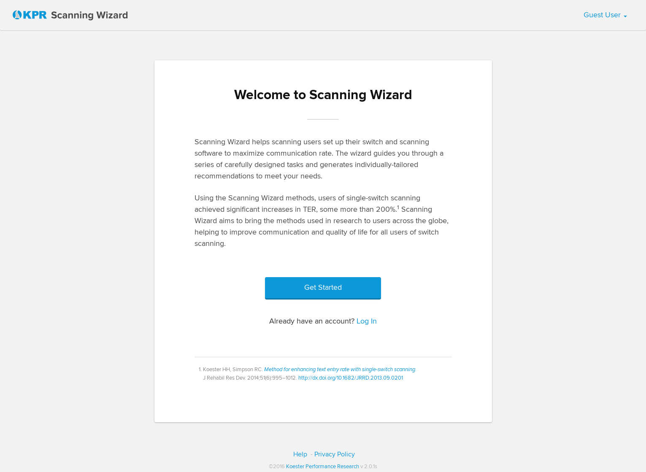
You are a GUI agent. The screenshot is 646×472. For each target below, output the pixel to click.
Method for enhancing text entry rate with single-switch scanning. (340, 369)
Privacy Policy (334, 454)
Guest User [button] (605, 15)
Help (300, 454)
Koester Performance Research (322, 466)
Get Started (323, 287)
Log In (367, 321)
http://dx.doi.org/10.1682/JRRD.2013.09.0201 (350, 378)
